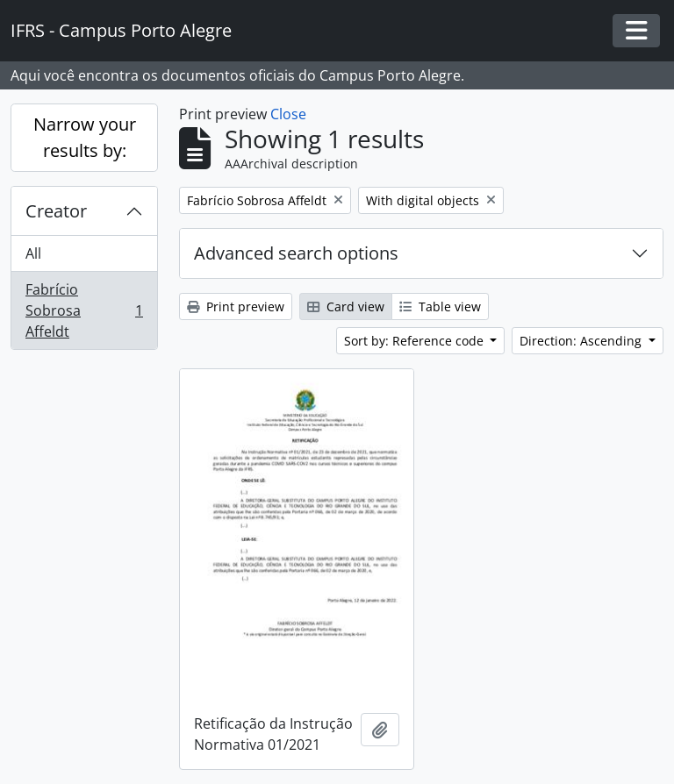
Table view (440, 306)
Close (288, 114)
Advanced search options (296, 253)
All (33, 253)
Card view (345, 306)
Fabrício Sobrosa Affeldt (84, 310)
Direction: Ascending (582, 340)
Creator (56, 211)
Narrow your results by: (84, 137)
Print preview (235, 306)
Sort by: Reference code (415, 340)
